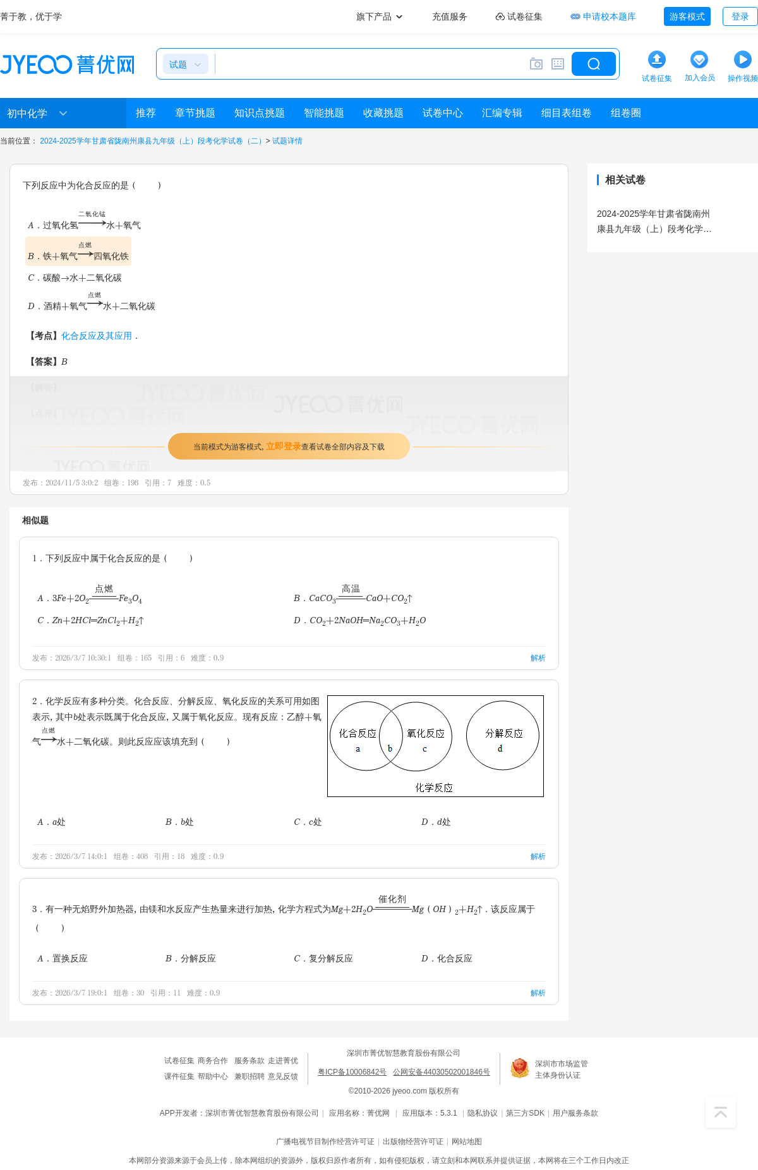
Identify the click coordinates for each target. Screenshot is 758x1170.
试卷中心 (443, 112)
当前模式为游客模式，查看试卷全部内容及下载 (289, 446)
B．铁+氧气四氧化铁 (78, 252)
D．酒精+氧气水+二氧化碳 (91, 306)
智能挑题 (324, 112)
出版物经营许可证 (413, 1141)
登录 (740, 16)
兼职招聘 (249, 1076)
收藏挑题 (383, 112)
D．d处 (436, 821)
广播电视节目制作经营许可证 (325, 1141)
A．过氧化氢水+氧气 (84, 225)
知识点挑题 (259, 112)
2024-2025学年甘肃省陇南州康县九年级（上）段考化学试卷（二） (152, 141)
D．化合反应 (446, 958)
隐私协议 (482, 1113)
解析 (538, 657)
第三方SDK (525, 1113)
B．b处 (179, 821)
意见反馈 (283, 1076)
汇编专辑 (502, 112)
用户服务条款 (575, 1113)
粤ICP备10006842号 (352, 1072)
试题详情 (287, 141)
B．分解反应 (190, 958)
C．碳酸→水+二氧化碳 (75, 277)
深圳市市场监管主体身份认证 (561, 1069)
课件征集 (179, 1076)
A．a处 (51, 821)
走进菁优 (283, 1060)
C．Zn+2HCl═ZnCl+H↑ (90, 621)
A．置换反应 (62, 958)
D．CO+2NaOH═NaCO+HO (360, 621)
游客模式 (687, 16)
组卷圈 (626, 112)
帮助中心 (213, 1076)
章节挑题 (195, 112)
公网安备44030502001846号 (441, 1072)
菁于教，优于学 (31, 16)
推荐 (146, 112)
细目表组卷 (566, 112)
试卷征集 (179, 1060)
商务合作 (213, 1060)
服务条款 (249, 1060)
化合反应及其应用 (96, 335)
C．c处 (308, 821)
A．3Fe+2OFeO (89, 598)
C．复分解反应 (323, 958)
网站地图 (467, 1141)
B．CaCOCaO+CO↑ (353, 598)
